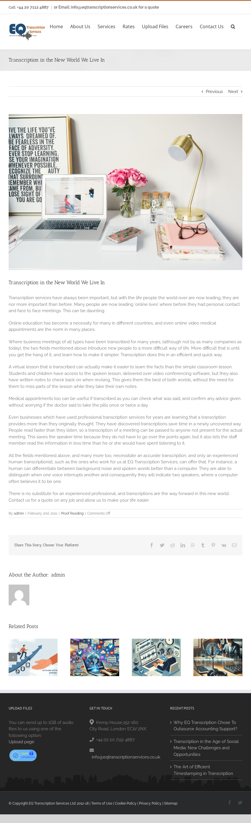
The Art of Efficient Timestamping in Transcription (203, 770)
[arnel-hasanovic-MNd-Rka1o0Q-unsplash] (125, 192)
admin (19, 513)
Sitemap (170, 803)
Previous (214, 91)
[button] (233, 25)
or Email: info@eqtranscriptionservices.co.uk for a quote (106, 7)
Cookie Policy (125, 803)
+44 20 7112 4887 (33, 7)
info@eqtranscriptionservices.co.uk (126, 757)
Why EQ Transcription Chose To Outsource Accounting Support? (205, 726)
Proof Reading (72, 513)
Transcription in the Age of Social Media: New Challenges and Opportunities (206, 748)
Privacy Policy (150, 803)
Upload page (21, 741)
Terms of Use (101, 803)
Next (233, 91)
